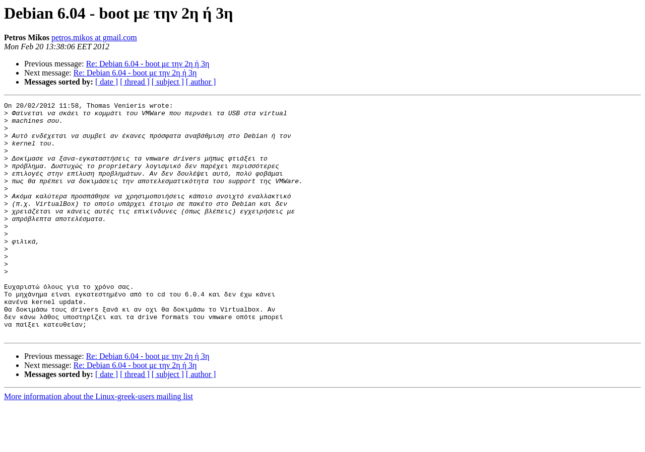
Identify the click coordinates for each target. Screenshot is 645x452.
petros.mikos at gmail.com (94, 37)
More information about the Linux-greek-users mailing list (98, 443)
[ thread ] (135, 82)
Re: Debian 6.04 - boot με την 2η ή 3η (148, 63)
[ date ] (106, 82)
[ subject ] (168, 82)
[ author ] (201, 82)
